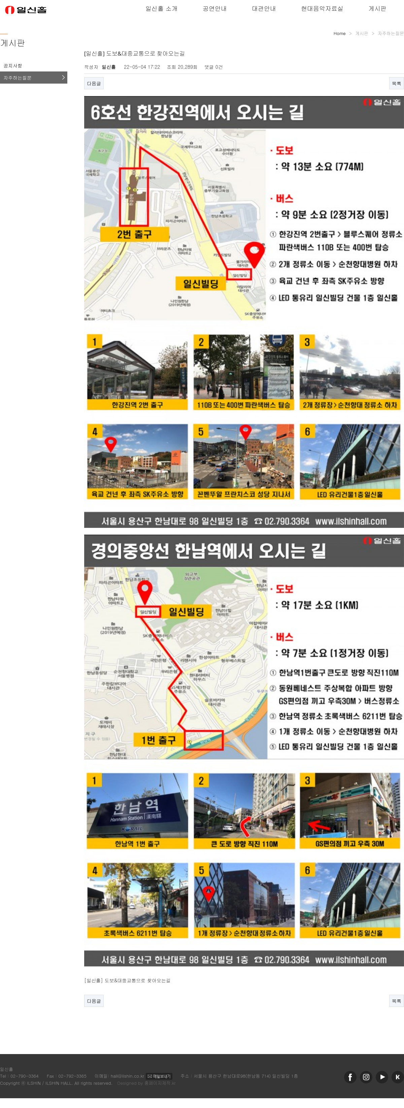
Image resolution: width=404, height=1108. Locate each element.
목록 (396, 83)
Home (340, 33)
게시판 (377, 8)
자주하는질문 (17, 77)
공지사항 (12, 65)
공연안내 (215, 8)
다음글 (94, 83)
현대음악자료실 (322, 8)
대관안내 (264, 8)
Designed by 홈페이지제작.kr (146, 1083)
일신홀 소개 (161, 8)
